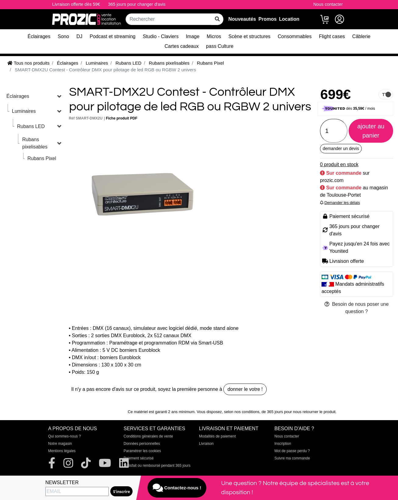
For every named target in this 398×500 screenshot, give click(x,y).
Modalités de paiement (217, 436)
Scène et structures (249, 36)
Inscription (283, 443)
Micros (214, 36)
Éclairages (39, 36)
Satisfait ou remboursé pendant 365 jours (157, 465)
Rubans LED (31, 126)
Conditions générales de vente (148, 436)
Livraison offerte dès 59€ (76, 4)
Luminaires (24, 111)
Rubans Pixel (41, 158)
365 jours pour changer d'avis (136, 4)
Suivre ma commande (292, 458)
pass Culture (219, 46)
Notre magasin (60, 443)
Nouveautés (242, 19)
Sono (63, 36)
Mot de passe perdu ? (292, 451)
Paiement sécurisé (139, 458)
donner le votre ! (245, 389)
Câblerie (361, 36)
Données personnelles (142, 443)
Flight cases (332, 36)
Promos (267, 19)
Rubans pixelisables (35, 143)
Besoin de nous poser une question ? (357, 308)
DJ (79, 36)
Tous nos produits (28, 63)
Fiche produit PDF (121, 118)
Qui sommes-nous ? (64, 436)
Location (289, 19)
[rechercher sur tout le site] (217, 19)
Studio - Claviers (161, 36)
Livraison (206, 443)
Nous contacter (328, 4)
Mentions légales (62, 451)
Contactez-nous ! (177, 487)
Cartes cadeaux (182, 46)
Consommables (294, 36)
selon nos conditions (241, 411)
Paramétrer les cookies (142, 451)
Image (192, 36)
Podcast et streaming (112, 36)
